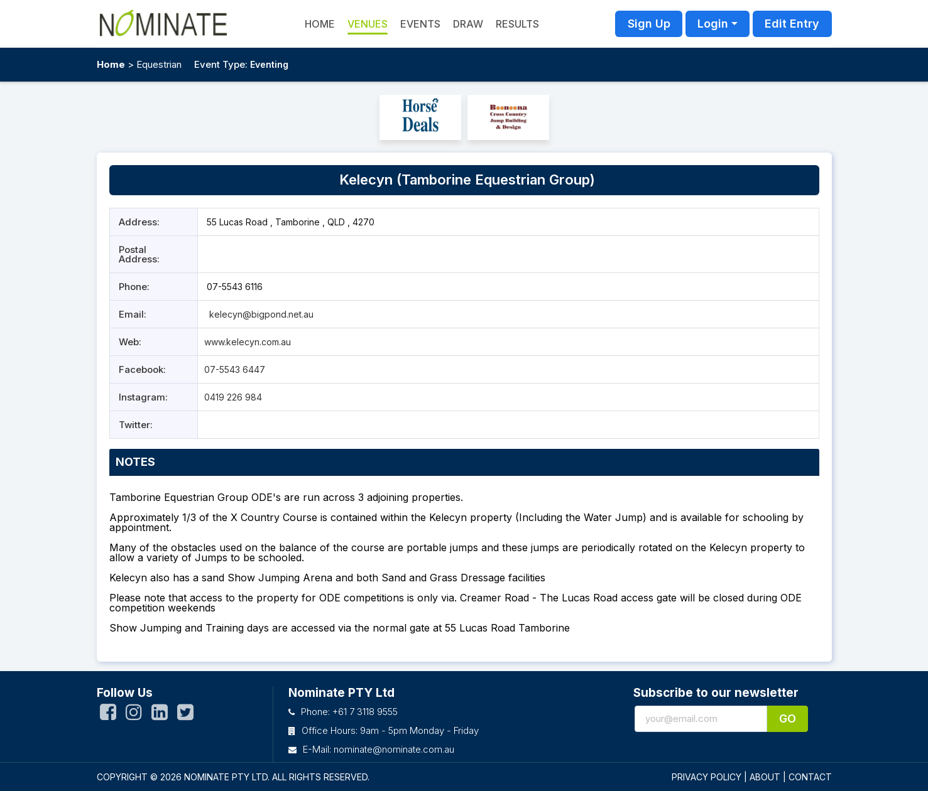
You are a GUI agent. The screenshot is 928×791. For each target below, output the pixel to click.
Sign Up (649, 23)
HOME (320, 24)
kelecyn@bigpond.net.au (260, 314)
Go (787, 718)
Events (420, 24)
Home (111, 64)
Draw (468, 24)
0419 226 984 (233, 397)
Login (712, 23)
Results (517, 24)
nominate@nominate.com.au (394, 749)
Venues (367, 24)
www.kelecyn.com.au (247, 341)
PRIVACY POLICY (706, 777)
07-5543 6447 (234, 369)
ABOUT (765, 777)
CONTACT (810, 777)
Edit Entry (792, 23)
